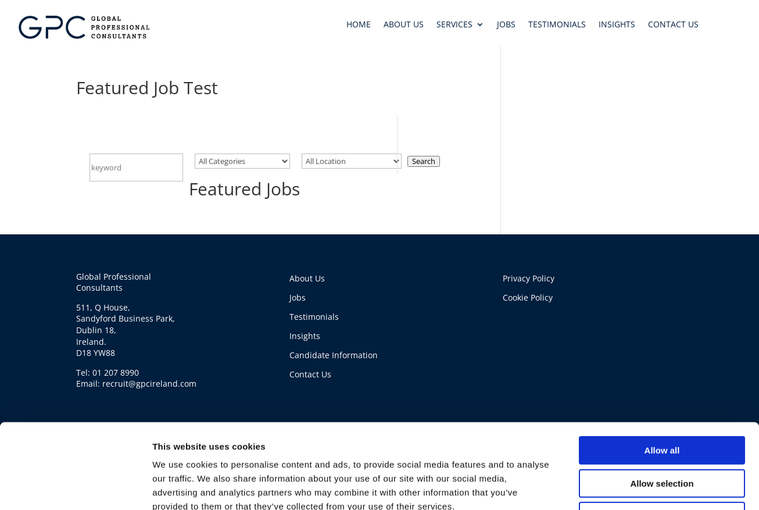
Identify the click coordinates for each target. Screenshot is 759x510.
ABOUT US (404, 25)
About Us (307, 278)
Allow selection (661, 384)
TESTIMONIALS (557, 25)
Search (423, 161)
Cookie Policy (528, 297)
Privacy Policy (528, 278)
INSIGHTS (617, 25)
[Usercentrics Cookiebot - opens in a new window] (75, 467)
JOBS (506, 25)
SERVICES (454, 25)
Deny (662, 417)
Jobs (297, 297)
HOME (358, 25)
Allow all (662, 351)
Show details (610, 467)
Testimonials (314, 316)
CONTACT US (673, 25)
